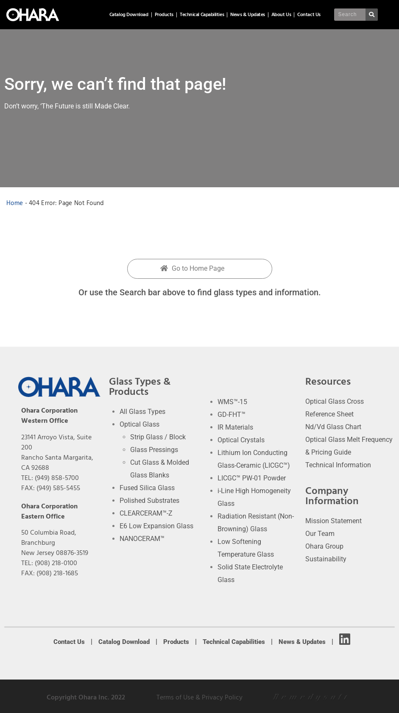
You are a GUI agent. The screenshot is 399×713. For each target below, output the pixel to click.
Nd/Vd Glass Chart (333, 427)
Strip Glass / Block (158, 437)
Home (14, 203)
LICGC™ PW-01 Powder (252, 478)
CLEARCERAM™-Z (146, 513)
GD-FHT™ (232, 415)
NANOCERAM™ (142, 539)
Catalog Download (128, 14)
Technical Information (338, 465)
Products (164, 14)
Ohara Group (324, 546)
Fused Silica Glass (147, 488)
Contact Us (309, 14)
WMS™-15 (232, 402)
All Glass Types (142, 412)
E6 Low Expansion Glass (156, 526)
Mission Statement (333, 521)
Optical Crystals (241, 440)
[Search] (372, 14)
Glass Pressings (154, 450)
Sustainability (325, 559)
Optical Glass (139, 424)
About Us (281, 14)
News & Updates (247, 14)
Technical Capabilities (202, 14)
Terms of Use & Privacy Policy (199, 697)
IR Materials (235, 427)
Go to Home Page (192, 268)
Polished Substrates (149, 501)
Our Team (320, 534)
